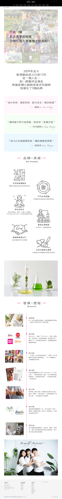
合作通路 (22, 486)
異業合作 (22, 489)
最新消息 (22, 485)
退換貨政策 (33, 489)
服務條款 (32, 492)
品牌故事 (22, 484)
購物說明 (32, 488)
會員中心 (32, 485)
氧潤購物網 (10, 496)
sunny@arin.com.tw (9, 486)
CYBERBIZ (24, 496)
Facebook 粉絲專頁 (45, 482)
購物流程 (32, 486)
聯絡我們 (22, 488)
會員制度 (32, 484)
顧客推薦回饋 (33, 490)
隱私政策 (32, 493)
